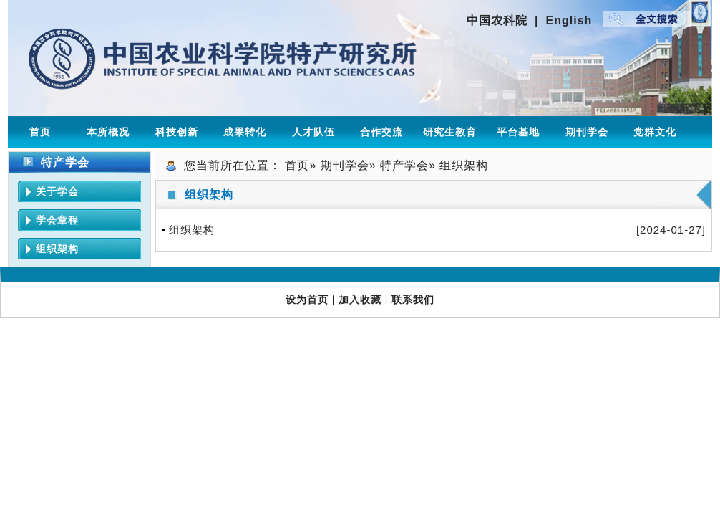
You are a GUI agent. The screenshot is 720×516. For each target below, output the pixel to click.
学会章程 (57, 220)
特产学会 (404, 165)
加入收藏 (360, 299)
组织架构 (57, 248)
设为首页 (307, 299)
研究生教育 (450, 132)
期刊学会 (586, 132)
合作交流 (381, 132)
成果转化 (244, 132)
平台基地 (518, 132)
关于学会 (57, 191)
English (569, 20)
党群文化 (654, 132)
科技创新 (176, 132)
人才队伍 (313, 132)
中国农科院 (497, 20)
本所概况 (108, 132)
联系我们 (412, 299)
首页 (40, 132)
